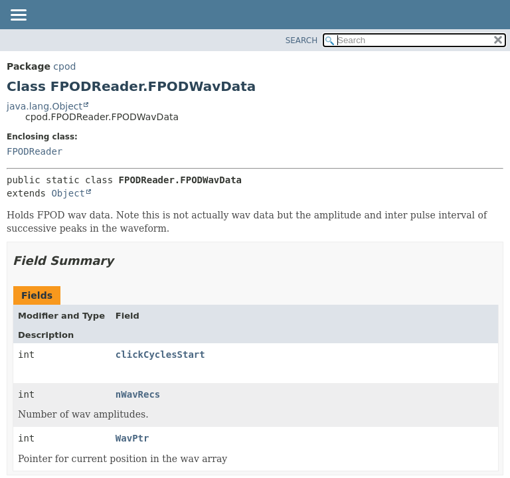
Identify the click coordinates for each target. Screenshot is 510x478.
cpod (64, 66)
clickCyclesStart (160, 354)
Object (68, 193)
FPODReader (34, 151)
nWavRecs (138, 394)
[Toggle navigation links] (18, 16)
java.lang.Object (44, 106)
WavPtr (132, 438)
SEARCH (302, 40)
